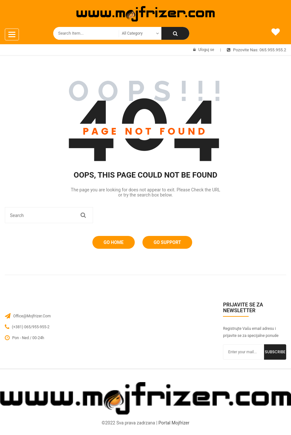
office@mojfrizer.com (32, 316)
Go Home (114, 242)
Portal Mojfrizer (173, 422)
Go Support (167, 242)
